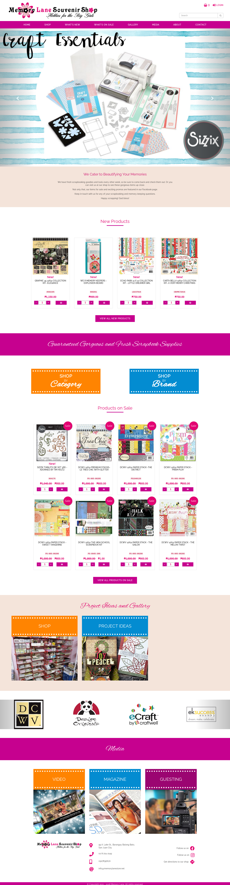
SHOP (47, 25)
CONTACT (200, 25)
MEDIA (155, 25)
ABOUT (177, 25)
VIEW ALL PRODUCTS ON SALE (115, 580)
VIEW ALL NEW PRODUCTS (115, 318)
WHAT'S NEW (72, 25)
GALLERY (133, 25)
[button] (17, 97)
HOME (27, 25)
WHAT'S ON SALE (104, 25)
